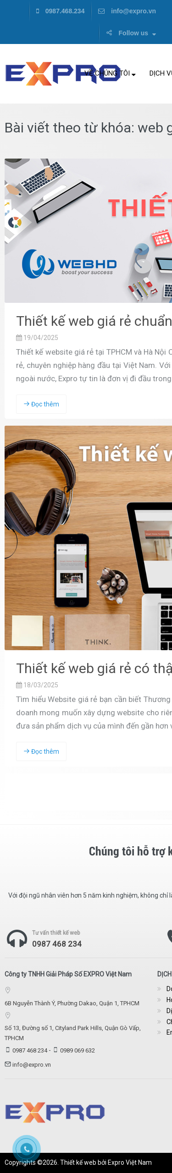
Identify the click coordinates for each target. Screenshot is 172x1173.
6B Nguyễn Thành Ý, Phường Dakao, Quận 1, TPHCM (72, 1003)
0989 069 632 (77, 1050)
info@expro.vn (127, 11)
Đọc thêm (41, 404)
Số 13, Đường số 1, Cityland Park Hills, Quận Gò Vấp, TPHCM (73, 1033)
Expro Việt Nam (130, 1162)
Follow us (131, 33)
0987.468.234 (60, 11)
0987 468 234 (57, 943)
